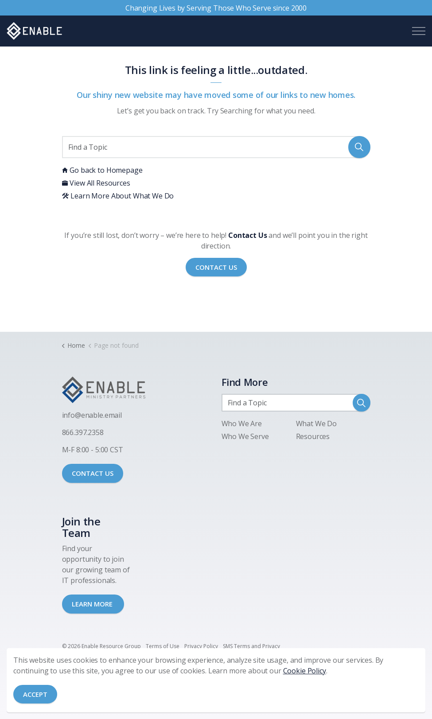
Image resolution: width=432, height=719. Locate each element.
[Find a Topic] (216, 147)
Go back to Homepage (102, 170)
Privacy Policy (201, 646)
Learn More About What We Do (118, 196)
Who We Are (242, 423)
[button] (359, 147)
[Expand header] (418, 31)
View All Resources (96, 183)
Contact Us (216, 267)
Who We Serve (245, 436)
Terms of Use (162, 646)
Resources (313, 436)
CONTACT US (92, 473)
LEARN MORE (93, 603)
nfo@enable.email (92, 415)
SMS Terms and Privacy (251, 646)
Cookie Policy (304, 671)
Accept (35, 694)
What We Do (316, 423)
